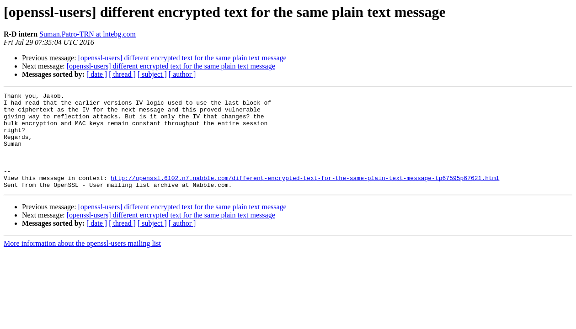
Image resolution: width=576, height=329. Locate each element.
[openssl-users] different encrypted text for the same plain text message (182, 58)
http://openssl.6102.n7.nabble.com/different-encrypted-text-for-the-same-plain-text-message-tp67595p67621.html (305, 195)
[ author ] (182, 74)
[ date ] (96, 74)
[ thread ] (122, 74)
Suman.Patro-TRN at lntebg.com (87, 34)
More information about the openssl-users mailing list (82, 262)
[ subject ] (152, 74)
